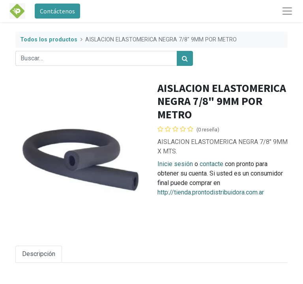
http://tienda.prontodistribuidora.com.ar (210, 192)
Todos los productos (48, 39)
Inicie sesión (175, 164)
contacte (211, 164)
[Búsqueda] (185, 58)
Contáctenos (57, 11)
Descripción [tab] (38, 254)
